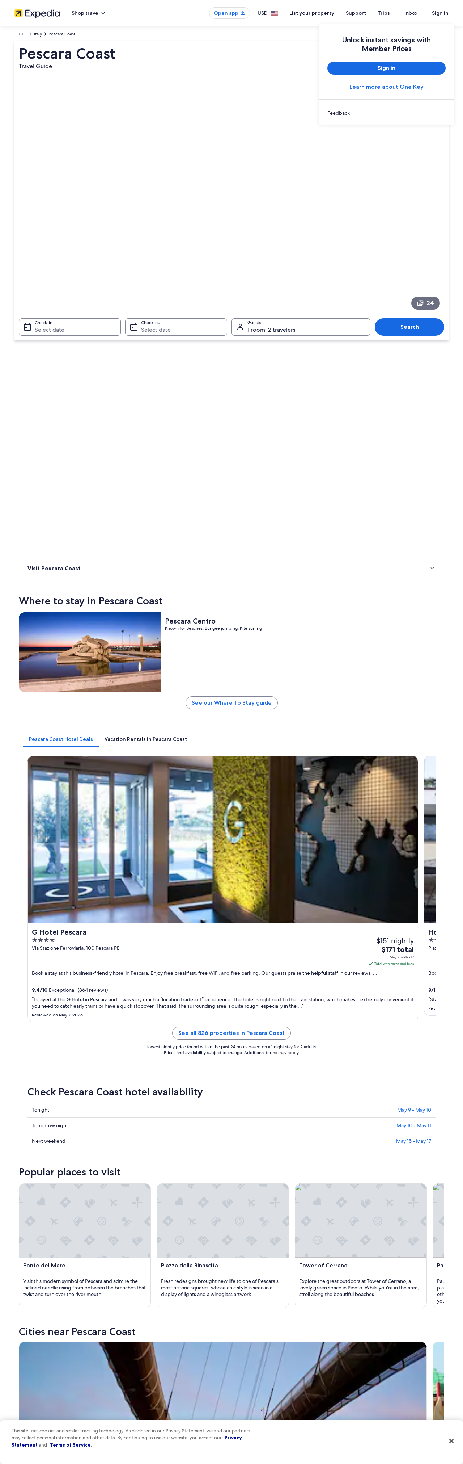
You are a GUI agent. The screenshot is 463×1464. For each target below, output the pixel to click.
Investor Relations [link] (31, 1378)
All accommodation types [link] (152, 1390)
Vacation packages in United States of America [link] (172, 1355)
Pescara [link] (33, 1099)
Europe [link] (21, 35)
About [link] (20, 1320)
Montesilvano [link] (41, 1112)
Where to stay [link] (43, 315)
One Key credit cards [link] (147, 1413)
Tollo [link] (135, 1152)
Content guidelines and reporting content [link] (280, 1401)
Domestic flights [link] (142, 1366)
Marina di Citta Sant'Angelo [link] (376, 1139)
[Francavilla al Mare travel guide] (325, 1017)
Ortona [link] (32, 1139)
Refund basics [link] (364, 1355)
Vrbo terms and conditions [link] (265, 1366)
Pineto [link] (137, 1099)
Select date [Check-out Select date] (154, 228)
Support (369, 13)
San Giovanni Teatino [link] (262, 1125)
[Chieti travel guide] (406, 1017)
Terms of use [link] (251, 1343)
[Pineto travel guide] (244, 1017)
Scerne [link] (243, 1152)
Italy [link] (39, 35)
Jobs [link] (19, 1332)
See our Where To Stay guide (285, 379)
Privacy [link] (245, 1320)
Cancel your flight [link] (368, 1343)
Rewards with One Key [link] (149, 1401)
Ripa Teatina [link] (355, 1125)
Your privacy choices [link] (259, 1390)
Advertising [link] (25, 1390)
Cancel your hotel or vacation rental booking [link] (394, 1332)
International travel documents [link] (381, 1378)
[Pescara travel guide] (163, 1017)
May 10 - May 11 (413, 684)
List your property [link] (31, 1343)
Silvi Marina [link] (144, 1112)
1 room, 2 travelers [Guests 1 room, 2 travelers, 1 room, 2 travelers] (271, 228)
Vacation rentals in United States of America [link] (169, 1343)
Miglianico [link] (37, 1152)
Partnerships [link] (26, 1355)
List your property (324, 13)
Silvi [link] (134, 1125)
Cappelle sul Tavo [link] (363, 1152)
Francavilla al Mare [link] (258, 1099)
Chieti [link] (348, 1099)
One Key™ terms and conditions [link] (270, 1355)
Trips (397, 13)
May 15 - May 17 (413, 699)
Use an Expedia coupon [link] (374, 1366)
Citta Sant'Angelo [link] (257, 1112)
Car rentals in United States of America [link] (164, 1378)
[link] (386, 113)
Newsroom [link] (25, 1366)
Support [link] (359, 1320)
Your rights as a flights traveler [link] (380, 1390)
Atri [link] (345, 1112)
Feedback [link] (24, 1413)
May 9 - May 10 (414, 668)
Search (413, 225)
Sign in (440, 13)
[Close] (451, 1441)
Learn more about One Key (386, 86)
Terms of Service (70, 1445)
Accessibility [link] (251, 1378)
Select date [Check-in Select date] (45, 228)
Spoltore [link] (34, 1125)
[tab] (167, 413)
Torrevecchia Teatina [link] (261, 1139)
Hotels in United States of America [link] (160, 1332)
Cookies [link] (246, 1332)
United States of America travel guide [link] (163, 1320)
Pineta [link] (137, 1139)
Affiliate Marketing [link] (32, 1401)
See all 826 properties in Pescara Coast (285, 600)
